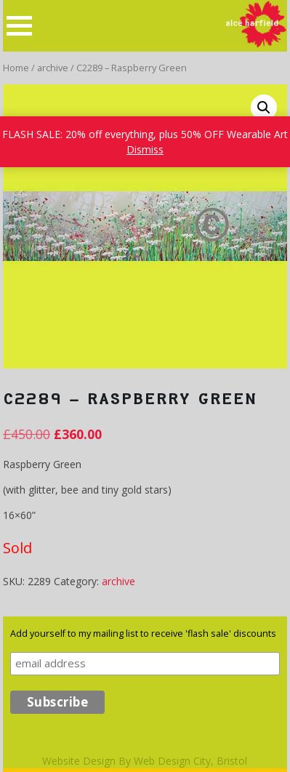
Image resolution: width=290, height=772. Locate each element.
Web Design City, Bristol (190, 761)
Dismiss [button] (145, 149)
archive (52, 67)
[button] (264, 108)
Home (16, 67)
